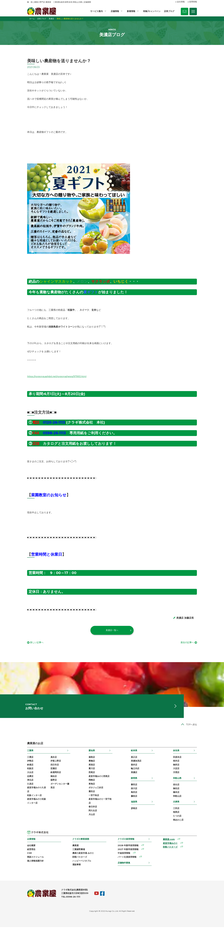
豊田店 (92, 793)
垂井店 (134, 766)
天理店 (176, 774)
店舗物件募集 (124, 864)
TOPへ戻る (191, 726)
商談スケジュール (35, 859)
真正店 (134, 758)
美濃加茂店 (136, 762)
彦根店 (134, 810)
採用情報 (193, 2)
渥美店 (92, 758)
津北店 (30, 781)
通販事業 (76, 866)
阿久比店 (93, 812)
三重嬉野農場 (78, 851)
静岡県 (134, 780)
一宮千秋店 (94, 797)
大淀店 (176, 770)
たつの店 (177, 817)
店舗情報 (115, 11)
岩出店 (176, 786)
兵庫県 (176, 803)
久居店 (30, 785)
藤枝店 (134, 797)
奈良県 (176, 752)
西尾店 (92, 774)
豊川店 (92, 770)
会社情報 (181, 2)
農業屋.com (169, 841)
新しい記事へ (37, 642)
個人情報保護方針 (35, 862)
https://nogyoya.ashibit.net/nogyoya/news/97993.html (58, 376)
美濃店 (134, 774)
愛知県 (92, 752)
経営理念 (31, 851)
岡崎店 (92, 781)
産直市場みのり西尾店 (99, 778)
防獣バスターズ (79, 859)
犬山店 (92, 816)
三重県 (30, 752)
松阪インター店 (34, 797)
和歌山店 (177, 797)
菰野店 (53, 781)
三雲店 (30, 758)
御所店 (176, 766)
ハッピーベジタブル (81, 862)
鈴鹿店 (30, 766)
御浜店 (53, 778)
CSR (29, 855)
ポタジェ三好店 (96, 789)
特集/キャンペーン (152, 11)
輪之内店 (135, 770)
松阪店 (30, 770)
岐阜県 (134, 752)
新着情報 (131, 11)
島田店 (134, 794)
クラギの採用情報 (126, 841)
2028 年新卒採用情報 (128, 847)
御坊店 (176, 790)
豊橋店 (92, 762)
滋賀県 (134, 803)
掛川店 (134, 790)
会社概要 (31, 847)
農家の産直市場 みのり (83, 855)
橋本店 (176, 794)
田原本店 (177, 758)
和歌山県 (177, 780)
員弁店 (53, 758)
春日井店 (93, 808)
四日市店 (54, 766)
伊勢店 (30, 762)
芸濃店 (53, 770)
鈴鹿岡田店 (55, 774)
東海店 (92, 785)
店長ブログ (169, 11)
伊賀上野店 (55, 762)
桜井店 (176, 762)
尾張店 (92, 766)
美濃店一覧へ (112, 630)
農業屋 (75, 847)
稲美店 (176, 814)
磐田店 (134, 786)
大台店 (30, 774)
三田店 (176, 810)
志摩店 (30, 778)
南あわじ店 (178, 821)
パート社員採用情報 (127, 859)
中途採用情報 (124, 855)
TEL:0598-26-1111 (70, 898)
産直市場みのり (170, 845)
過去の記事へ (187, 642)
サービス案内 (96, 11)
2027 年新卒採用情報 (128, 851)
